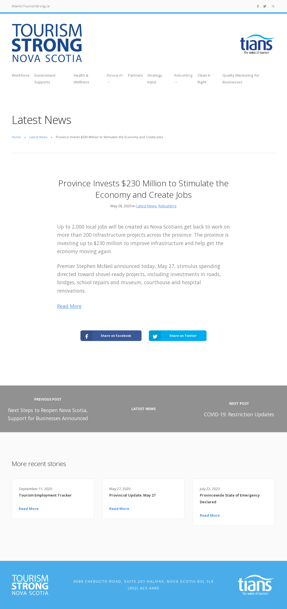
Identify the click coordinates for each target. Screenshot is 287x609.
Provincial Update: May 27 (132, 495)
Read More (69, 306)
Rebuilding (167, 205)
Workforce (21, 75)
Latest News (38, 137)
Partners (135, 75)
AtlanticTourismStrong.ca (31, 6)
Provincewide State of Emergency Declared (230, 498)
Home (16, 137)
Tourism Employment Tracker (45, 495)
